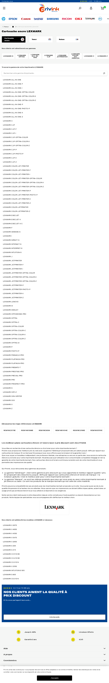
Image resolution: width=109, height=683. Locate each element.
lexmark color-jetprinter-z (16, 211)
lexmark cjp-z (10, 162)
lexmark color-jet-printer (16, 166)
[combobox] (54, 73)
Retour (6, 26)
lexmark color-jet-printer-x (17, 199)
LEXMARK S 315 (9, 550)
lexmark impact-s (11, 240)
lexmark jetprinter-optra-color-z (20, 281)
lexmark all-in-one (12, 80)
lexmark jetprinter (12, 261)
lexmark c (8, 121)
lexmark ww (9, 400)
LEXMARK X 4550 (10, 533)
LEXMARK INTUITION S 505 (13, 570)
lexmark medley (10, 310)
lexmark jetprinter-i (13, 269)
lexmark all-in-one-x (13, 113)
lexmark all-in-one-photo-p (16, 109)
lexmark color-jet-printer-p (17, 191)
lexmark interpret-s (12, 248)
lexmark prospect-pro (14, 384)
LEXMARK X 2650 (10, 542)
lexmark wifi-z (10, 392)
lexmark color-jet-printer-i (16, 174)
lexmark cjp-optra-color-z (16, 146)
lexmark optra (10, 318)
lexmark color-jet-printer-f (17, 170)
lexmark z (7, 409)
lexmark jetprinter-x (13, 293)
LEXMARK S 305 (9, 546)
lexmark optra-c (11, 322)
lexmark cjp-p (10, 150)
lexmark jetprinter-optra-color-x (20, 277)
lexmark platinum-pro (13, 363)
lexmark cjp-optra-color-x (16, 141)
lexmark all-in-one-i (12, 88)
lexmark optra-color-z (14, 339)
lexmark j (8, 256)
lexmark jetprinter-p (13, 285)
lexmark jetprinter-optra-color (19, 273)
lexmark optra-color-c (14, 330)
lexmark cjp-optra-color (15, 137)
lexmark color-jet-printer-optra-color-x (23, 183)
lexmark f (7, 228)
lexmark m (8, 306)
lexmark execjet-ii (12, 220)
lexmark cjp (9, 125)
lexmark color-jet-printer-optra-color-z (23, 187)
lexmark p (8, 347)
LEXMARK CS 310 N (11, 579)
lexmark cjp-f (10, 129)
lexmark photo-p (11, 351)
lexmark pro (9, 380)
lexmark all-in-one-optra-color (18, 92)
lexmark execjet (11, 215)
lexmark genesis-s (11, 232)
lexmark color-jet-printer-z (17, 203)
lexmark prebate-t (12, 367)
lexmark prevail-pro (13, 376)
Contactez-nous (7, 1)
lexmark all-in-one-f (13, 84)
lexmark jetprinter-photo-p (16, 289)
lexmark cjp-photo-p (13, 154)
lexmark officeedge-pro (14, 314)
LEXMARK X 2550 (10, 566)
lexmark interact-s (12, 244)
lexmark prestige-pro (13, 372)
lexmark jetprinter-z (13, 298)
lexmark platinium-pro (13, 359)
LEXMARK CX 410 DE (11, 558)
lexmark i (7, 236)
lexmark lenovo (10, 302)
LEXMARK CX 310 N (11, 562)
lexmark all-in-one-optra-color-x (19, 96)
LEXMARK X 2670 (10, 525)
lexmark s (8, 388)
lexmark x (8, 404)
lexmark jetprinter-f (13, 265)
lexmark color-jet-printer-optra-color (22, 178)
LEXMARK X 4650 (10, 529)
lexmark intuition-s (12, 252)
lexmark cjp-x (10, 158)
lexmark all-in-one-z (13, 117)
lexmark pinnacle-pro (13, 355)
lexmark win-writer (12, 396)
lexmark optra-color (13, 326)
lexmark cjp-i (9, 133)
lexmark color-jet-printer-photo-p (20, 195)
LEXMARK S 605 (9, 575)
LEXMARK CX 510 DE (11, 554)
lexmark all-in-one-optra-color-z (19, 100)
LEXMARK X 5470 (10, 538)
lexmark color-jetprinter (15, 207)
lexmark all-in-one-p (13, 104)
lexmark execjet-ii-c (13, 224)
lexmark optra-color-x (14, 335)
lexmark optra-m (11, 343)
